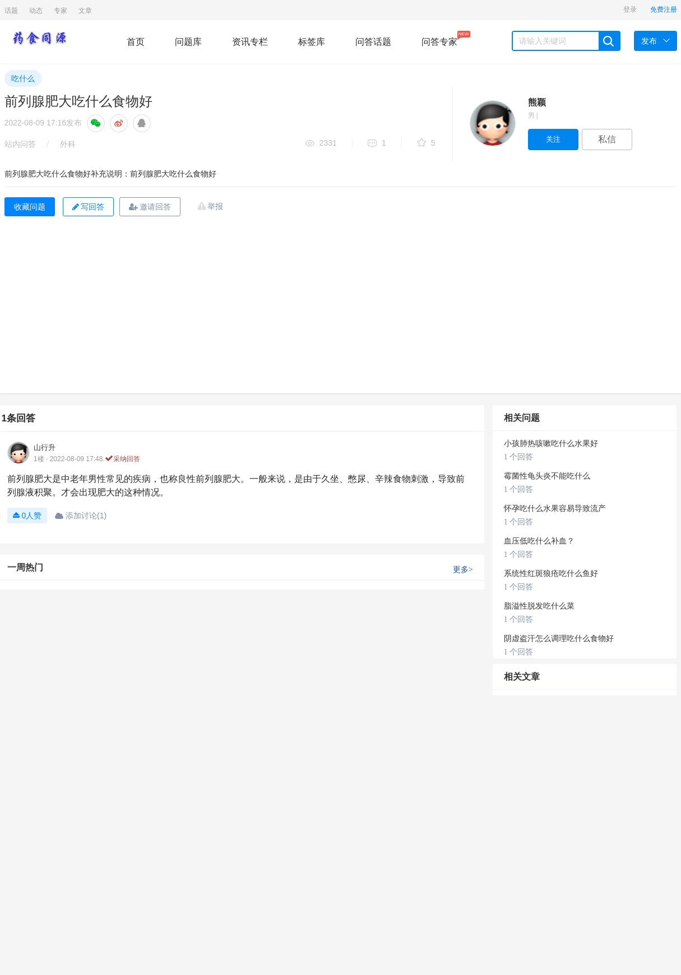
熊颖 (537, 102)
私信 (607, 139)
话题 (11, 11)
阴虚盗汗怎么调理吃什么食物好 (559, 638)
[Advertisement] (340, 309)
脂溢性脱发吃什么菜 (539, 606)
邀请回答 (150, 206)
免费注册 (663, 9)
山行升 (44, 447)
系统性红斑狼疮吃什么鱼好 (551, 573)
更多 (463, 569)
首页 (136, 42)
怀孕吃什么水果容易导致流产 (555, 508)
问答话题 (373, 42)
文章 (85, 11)
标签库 (311, 42)
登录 (630, 9)
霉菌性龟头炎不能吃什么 (547, 476)
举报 (215, 206)
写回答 (88, 206)
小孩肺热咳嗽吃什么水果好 (551, 443)
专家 (60, 11)
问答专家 (439, 39)
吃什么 (23, 78)
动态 (36, 11)
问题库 (188, 42)
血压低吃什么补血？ (539, 541)
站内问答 (20, 144)
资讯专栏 (250, 42)
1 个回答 (519, 457)
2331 (321, 143)
